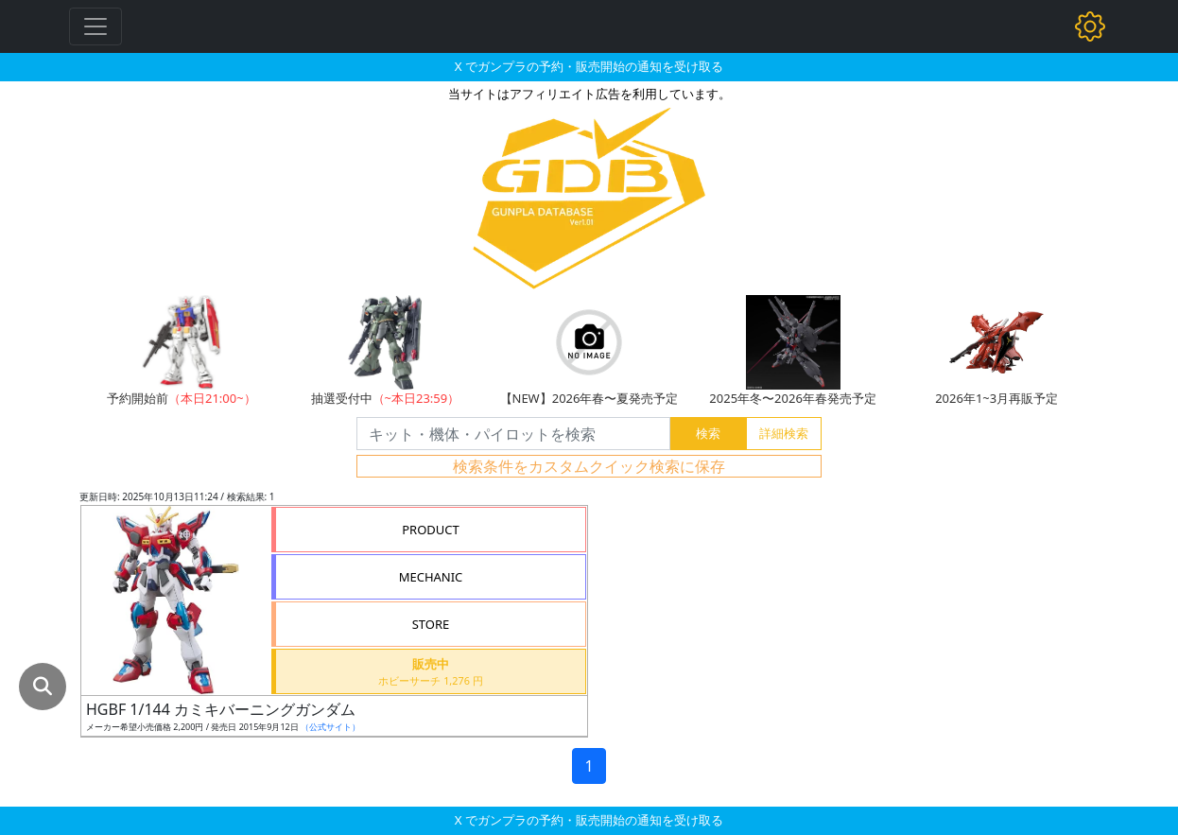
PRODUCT (430, 529)
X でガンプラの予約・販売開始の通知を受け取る (589, 66)
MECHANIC (431, 576)
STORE (431, 624)
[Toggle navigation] (95, 26)
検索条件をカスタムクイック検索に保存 (589, 466)
